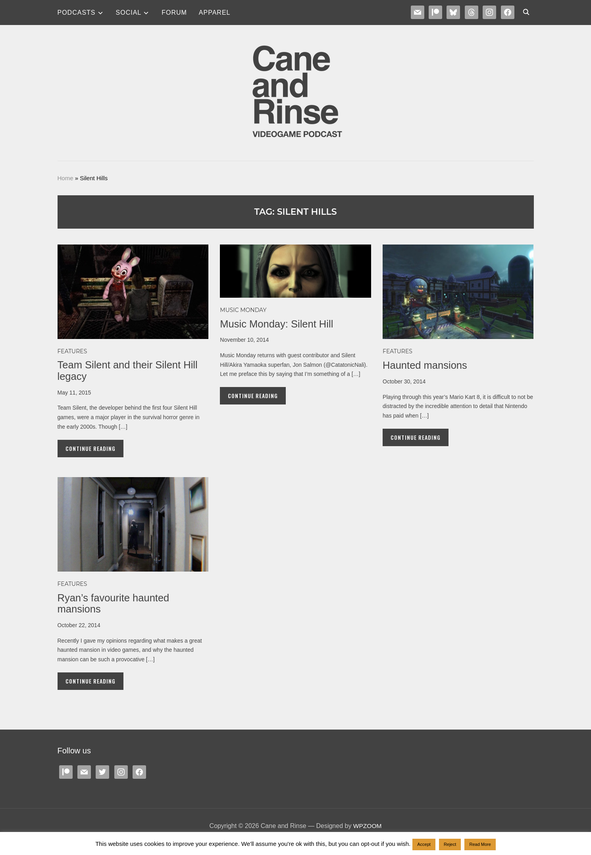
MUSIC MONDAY (243, 310)
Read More (480, 844)
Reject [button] (450, 844)
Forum (174, 12)
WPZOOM (367, 825)
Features (72, 351)
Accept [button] (424, 844)
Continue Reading (90, 448)
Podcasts (77, 12)
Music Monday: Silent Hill (277, 324)
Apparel (215, 12)
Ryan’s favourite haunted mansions (114, 603)
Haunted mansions (426, 365)
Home (65, 178)
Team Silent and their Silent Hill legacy (129, 370)
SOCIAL (129, 12)
